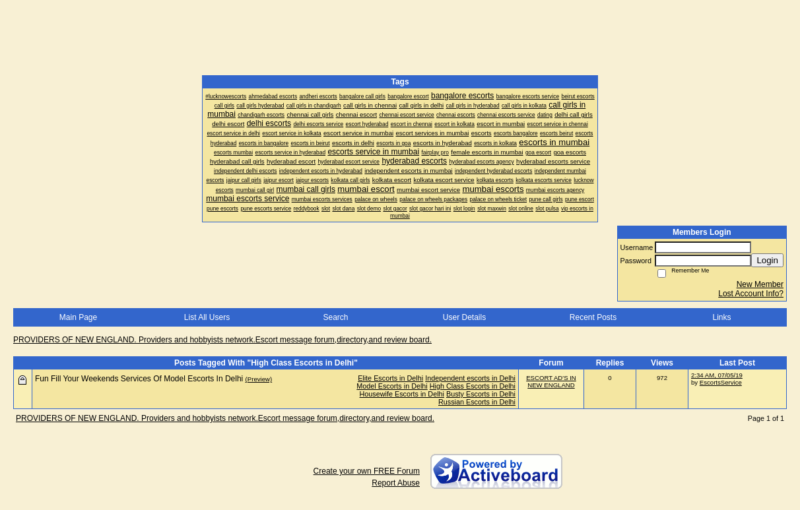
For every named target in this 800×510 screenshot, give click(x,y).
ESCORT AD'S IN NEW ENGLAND (551, 381)
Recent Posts (593, 317)
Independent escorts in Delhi (470, 378)
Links (721, 317)
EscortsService (721, 382)
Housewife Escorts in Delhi (402, 394)
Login (767, 260)
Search (335, 317)
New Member (760, 284)
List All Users (207, 317)
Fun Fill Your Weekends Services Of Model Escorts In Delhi (139, 378)
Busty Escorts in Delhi (481, 394)
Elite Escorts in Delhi (390, 378)
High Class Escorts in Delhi (473, 386)
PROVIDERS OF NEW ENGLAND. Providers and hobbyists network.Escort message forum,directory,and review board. (222, 339)
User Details (464, 317)
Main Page (78, 317)
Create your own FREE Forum (367, 471)
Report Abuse (396, 483)
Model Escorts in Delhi (391, 386)
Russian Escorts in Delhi (477, 402)
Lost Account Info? (750, 293)
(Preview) (259, 379)
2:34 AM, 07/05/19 (717, 375)
